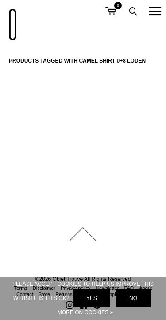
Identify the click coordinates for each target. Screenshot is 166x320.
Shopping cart (111, 5)
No (133, 298)
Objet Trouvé (11, 20)
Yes (91, 298)
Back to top (83, 234)
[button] (155, 11)
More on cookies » (85, 312)
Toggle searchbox (133, 11)
